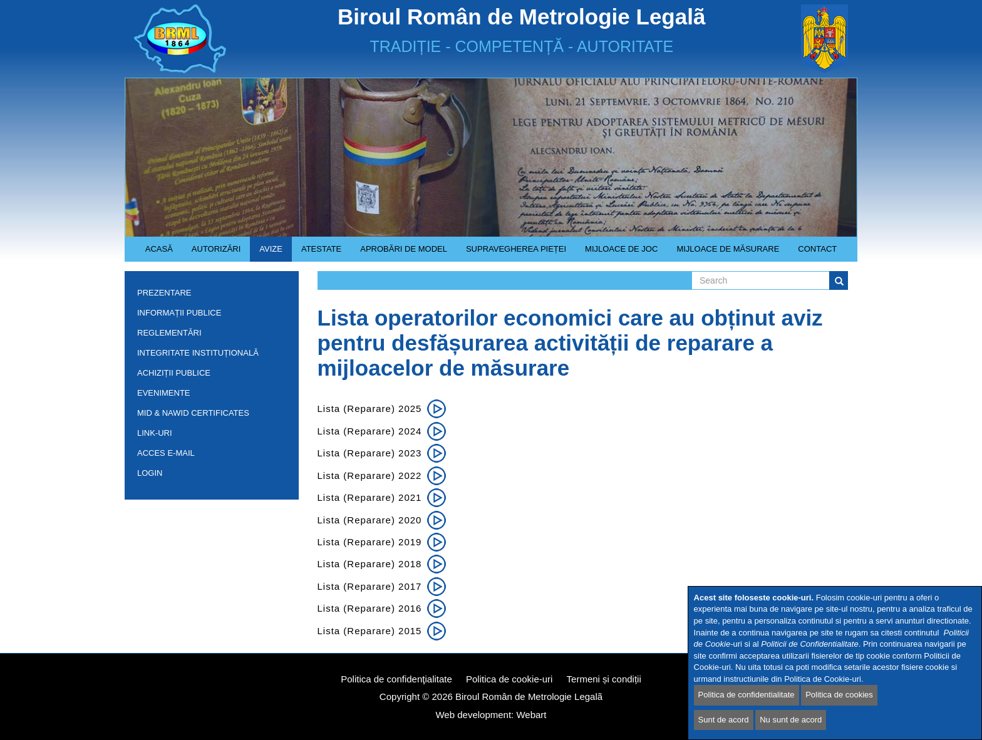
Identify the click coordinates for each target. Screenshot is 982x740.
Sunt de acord (723, 719)
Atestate (316, 253)
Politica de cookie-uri (509, 679)
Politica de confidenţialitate (396, 679)
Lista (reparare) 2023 (370, 453)
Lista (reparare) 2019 (370, 542)
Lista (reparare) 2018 (370, 563)
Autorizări (211, 253)
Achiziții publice (208, 375)
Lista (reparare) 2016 (370, 608)
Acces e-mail (166, 453)
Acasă (159, 249)
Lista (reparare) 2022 (370, 475)
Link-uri (154, 433)
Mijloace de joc (617, 253)
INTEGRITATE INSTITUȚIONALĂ (198, 352)
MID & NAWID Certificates (193, 413)
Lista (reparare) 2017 (370, 586)
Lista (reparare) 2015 (370, 630)
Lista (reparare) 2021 (370, 497)
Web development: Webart (490, 714)
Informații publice (208, 315)
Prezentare (208, 295)
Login (149, 473)
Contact (817, 249)
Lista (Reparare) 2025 (370, 408)
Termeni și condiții (604, 679)
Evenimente (163, 393)
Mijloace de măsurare (727, 249)
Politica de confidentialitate (746, 694)
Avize (266, 253)
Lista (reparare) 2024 (370, 431)
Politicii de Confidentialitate (809, 644)
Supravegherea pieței (511, 253)
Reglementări (208, 335)
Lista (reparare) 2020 (370, 520)
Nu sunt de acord (791, 719)
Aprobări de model (399, 253)
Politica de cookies (839, 694)
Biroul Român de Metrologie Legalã (528, 696)
